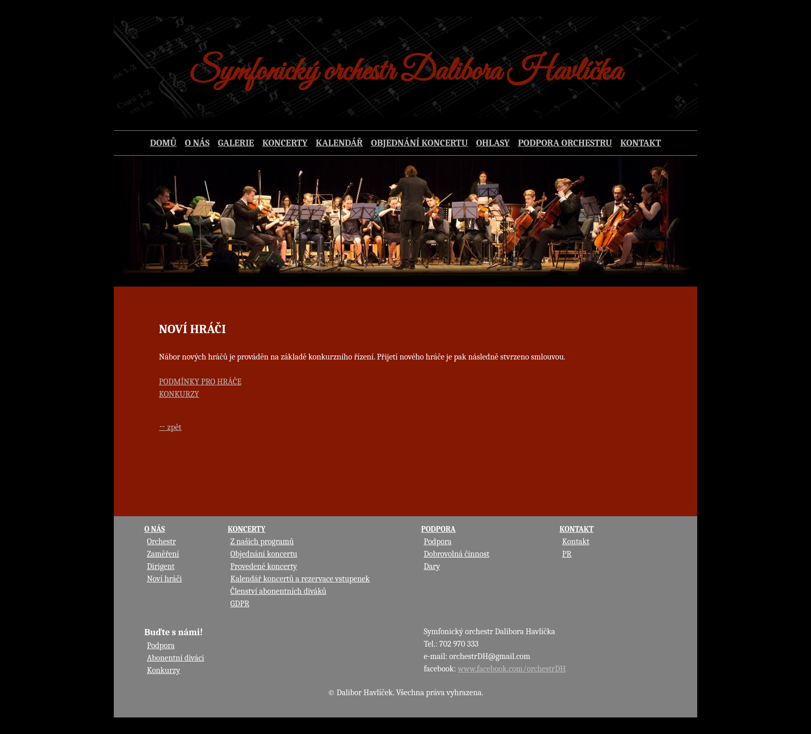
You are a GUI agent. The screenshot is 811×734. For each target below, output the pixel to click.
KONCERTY (246, 529)
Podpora (438, 541)
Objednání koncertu (263, 554)
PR (567, 554)
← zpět (170, 427)
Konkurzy (163, 670)
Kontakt (576, 541)
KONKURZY (179, 394)
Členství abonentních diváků (278, 591)
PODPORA (438, 529)
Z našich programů (262, 541)
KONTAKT (577, 529)
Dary (432, 566)
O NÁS (154, 529)
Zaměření (163, 554)
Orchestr (161, 541)
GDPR (239, 603)
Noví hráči (164, 578)
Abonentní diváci (175, 658)
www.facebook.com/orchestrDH (512, 668)
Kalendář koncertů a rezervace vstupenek (300, 578)
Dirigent (161, 566)
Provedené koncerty (263, 566)
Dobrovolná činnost (456, 554)
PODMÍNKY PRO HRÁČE (200, 381)
